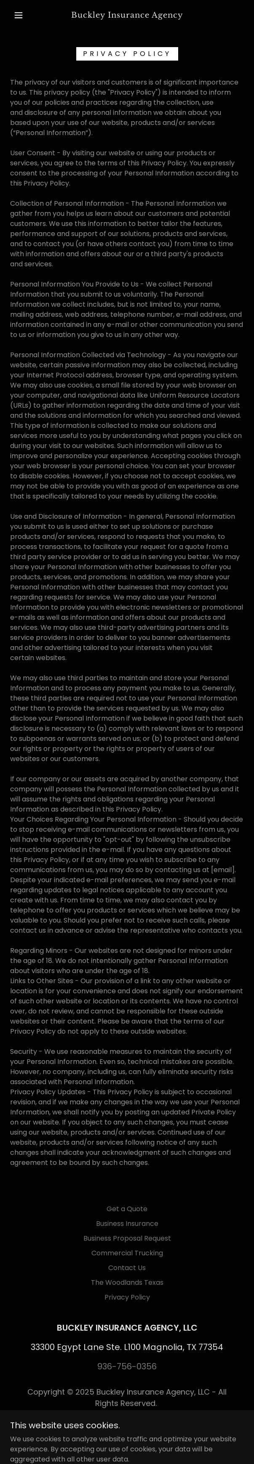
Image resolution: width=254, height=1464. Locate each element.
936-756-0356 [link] (127, 1366)
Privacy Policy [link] (127, 1297)
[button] (22, 15)
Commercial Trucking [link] (127, 1253)
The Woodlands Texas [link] (127, 1282)
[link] (127, 15)
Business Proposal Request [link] (127, 1238)
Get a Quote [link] (127, 1209)
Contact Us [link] (127, 1268)
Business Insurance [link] (127, 1223)
